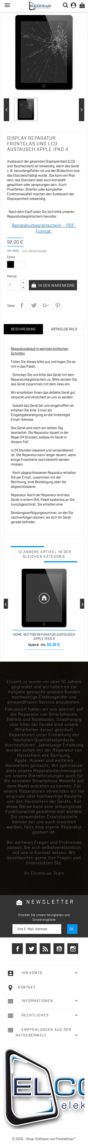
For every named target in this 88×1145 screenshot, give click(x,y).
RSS (45, 948)
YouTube (59, 948)
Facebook (17, 948)
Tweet (33, 305)
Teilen (21, 305)
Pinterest (57, 305)
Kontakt (27, 987)
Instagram (72, 948)
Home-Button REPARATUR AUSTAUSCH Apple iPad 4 (44, 636)
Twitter (31, 948)
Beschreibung (23, 329)
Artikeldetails (64, 329)
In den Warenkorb (55, 285)
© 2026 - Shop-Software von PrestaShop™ (44, 1139)
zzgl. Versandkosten (34, 250)
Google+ (45, 305)
